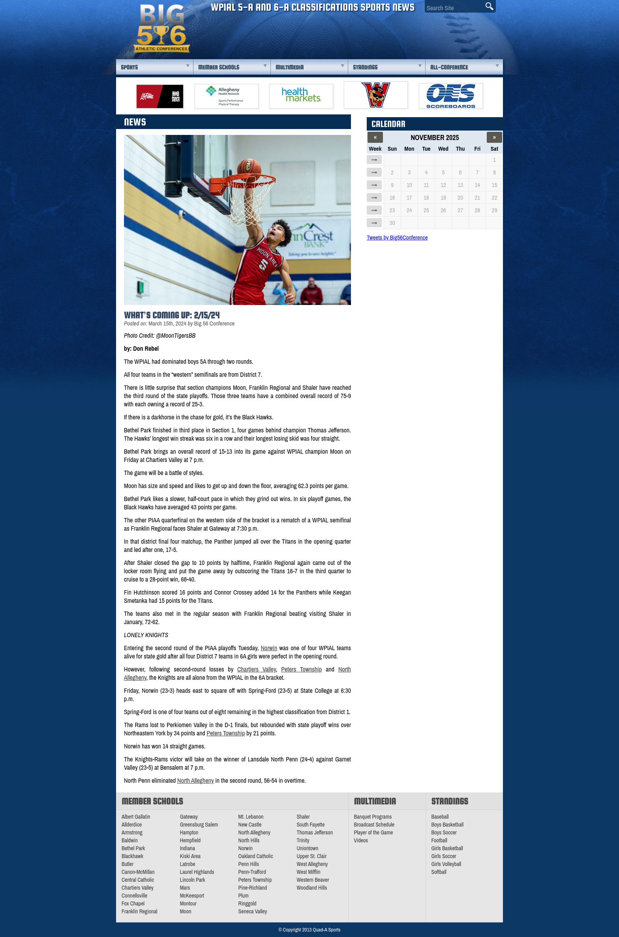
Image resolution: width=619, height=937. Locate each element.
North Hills (249, 840)
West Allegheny (312, 864)
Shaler (303, 816)
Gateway (189, 816)
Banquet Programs (373, 816)
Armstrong (132, 832)
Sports (129, 67)
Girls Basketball (447, 848)
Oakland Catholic (255, 856)
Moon (185, 911)
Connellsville (134, 895)
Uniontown (307, 848)
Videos (361, 840)
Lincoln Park (192, 879)
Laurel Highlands (197, 871)
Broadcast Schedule (374, 824)
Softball (438, 871)
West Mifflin (308, 871)
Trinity (302, 840)
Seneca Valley (252, 911)
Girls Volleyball (446, 864)
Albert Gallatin (136, 816)
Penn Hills (248, 864)
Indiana (187, 848)
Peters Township (301, 669)
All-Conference (449, 67)
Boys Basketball (447, 824)
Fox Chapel (133, 903)
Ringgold (247, 903)
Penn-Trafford (252, 871)
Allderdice (132, 824)
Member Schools (218, 67)
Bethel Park (133, 848)
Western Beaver (312, 879)
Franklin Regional (140, 911)
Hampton (189, 832)
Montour (188, 903)
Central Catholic (138, 879)
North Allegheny (195, 780)
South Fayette (310, 824)
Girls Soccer (443, 856)
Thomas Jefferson (314, 832)
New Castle (250, 824)
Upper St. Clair (311, 856)
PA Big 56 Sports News (161, 28)
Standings (365, 67)
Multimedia (290, 67)
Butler (127, 864)
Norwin (269, 647)
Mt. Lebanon (251, 816)
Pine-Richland (252, 887)
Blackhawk (132, 856)
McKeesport (192, 895)
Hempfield (190, 840)
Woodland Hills (311, 887)
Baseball (440, 816)
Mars (185, 887)
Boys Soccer (444, 832)
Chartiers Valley (256, 669)
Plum (243, 895)
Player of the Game (373, 832)
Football (439, 840)
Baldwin (130, 840)
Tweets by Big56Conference (397, 237)
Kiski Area (190, 856)
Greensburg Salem (199, 824)
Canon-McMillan (138, 871)
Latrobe (187, 864)
